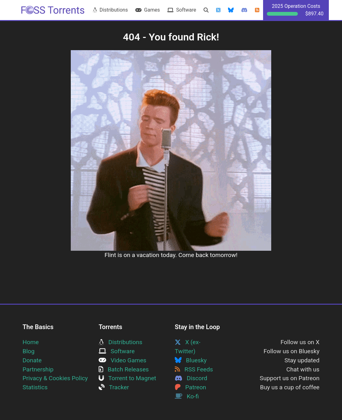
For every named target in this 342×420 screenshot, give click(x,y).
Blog (28, 351)
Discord (191, 378)
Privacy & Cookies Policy (55, 378)
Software (181, 10)
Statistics (35, 387)
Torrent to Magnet (127, 378)
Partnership (38, 369)
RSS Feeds (194, 369)
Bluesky (191, 360)
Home (31, 342)
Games (147, 10)
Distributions (110, 10)
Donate (32, 360)
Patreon (190, 387)
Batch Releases (124, 369)
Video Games (122, 360)
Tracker (114, 387)
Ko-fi (187, 396)
